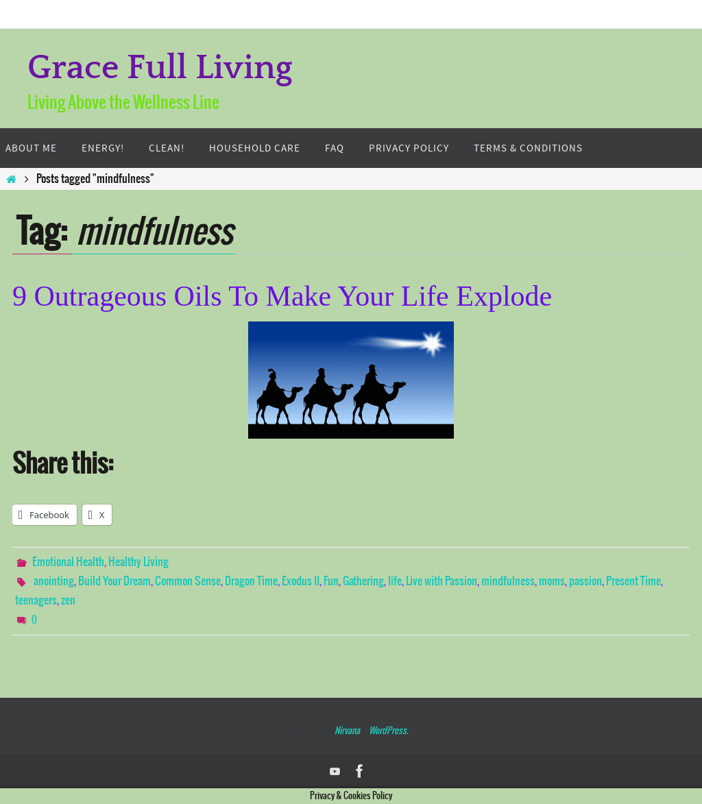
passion (585, 581)
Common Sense (188, 581)
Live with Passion (441, 581)
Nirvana (347, 731)
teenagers (36, 600)
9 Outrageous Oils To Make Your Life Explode (282, 296)
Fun (331, 581)
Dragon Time (251, 581)
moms (552, 581)
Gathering (363, 581)
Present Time (633, 581)
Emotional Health (68, 562)
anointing (54, 581)
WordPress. (388, 731)
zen (68, 600)
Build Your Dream (114, 581)
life (395, 581)
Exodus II (300, 581)
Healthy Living (138, 562)
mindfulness (508, 581)
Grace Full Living (160, 68)
